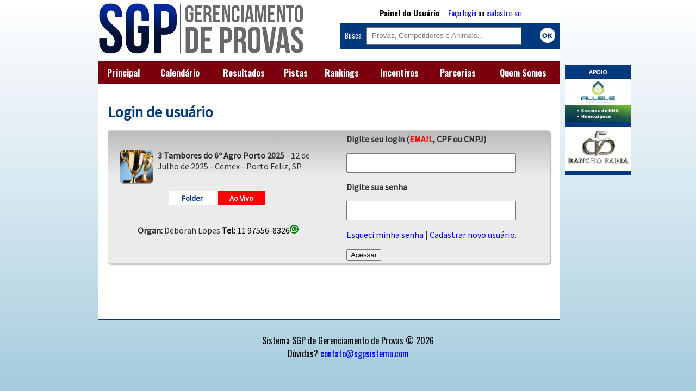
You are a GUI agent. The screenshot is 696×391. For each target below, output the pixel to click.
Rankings (342, 72)
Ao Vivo (241, 198)
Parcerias (458, 72)
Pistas (296, 72)
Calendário (180, 72)
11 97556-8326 (260, 230)
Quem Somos (523, 72)
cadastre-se (503, 12)
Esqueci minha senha (385, 234)
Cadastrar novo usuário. (473, 234)
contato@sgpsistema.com (364, 353)
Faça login (462, 12)
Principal (123, 72)
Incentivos (399, 72)
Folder (192, 198)
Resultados (244, 72)
